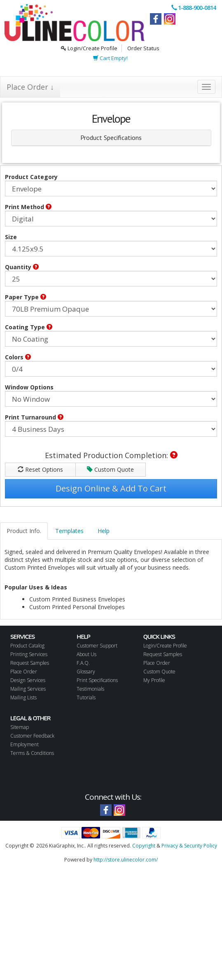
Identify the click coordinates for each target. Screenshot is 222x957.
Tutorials (86, 697)
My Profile (154, 680)
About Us (86, 654)
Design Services (27, 680)
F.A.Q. (83, 662)
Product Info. (24, 531)
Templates (69, 531)
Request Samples (29, 662)
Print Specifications (97, 680)
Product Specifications (111, 137)
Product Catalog (27, 645)
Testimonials (90, 688)
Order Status (143, 48)
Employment (24, 744)
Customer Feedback (32, 735)
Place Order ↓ (30, 87)
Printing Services (28, 654)
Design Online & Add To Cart (111, 488)
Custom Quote (110, 469)
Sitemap (19, 727)
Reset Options (40, 469)
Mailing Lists (23, 697)
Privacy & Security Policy (189, 845)
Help (104, 531)
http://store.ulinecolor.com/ (125, 859)
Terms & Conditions (32, 753)
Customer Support (97, 645)
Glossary (86, 671)
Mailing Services (28, 688)
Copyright (143, 845)
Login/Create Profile (89, 48)
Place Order (23, 671)
